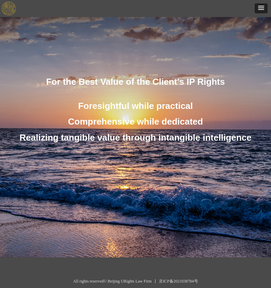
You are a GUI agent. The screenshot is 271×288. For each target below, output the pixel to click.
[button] (261, 8)
